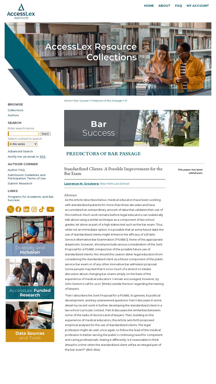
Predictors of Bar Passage (106, 100)
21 (126, 100)
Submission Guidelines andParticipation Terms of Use (27, 176)
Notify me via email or (27, 156)
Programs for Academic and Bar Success (31, 198)
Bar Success (81, 100)
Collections (15, 110)
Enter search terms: (21, 128)
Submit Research (20, 183)
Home (68, 100)
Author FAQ (16, 170)
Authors (13, 115)
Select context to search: (25, 138)
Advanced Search (20, 151)
